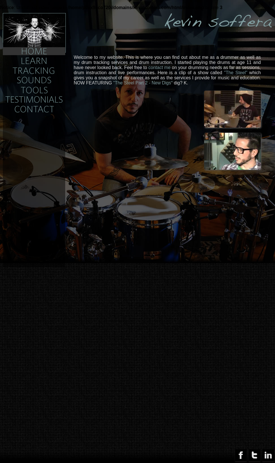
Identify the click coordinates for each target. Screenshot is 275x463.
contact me (159, 67)
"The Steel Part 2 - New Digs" (143, 82)
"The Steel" (235, 72)
